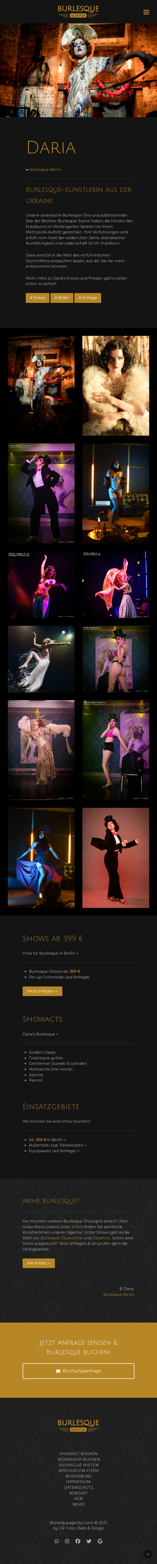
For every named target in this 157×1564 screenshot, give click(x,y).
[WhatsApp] (56, 1541)
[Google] (100, 1541)
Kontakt (78, 1493)
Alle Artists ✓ (39, 1263)
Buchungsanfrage (78, 1370)
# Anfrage (87, 297)
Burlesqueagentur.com (72, 1522)
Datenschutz (78, 1487)
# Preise (37, 297)
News (79, 1504)
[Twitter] (89, 1541)
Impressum (78, 1481)
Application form (78, 1470)
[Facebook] (78, 1541)
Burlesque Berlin (45, 169)
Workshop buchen (78, 1459)
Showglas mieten (79, 1465)
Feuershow (72, 1238)
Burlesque (50, 1238)
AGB (78, 1498)
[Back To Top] (147, 1554)
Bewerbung (78, 1476)
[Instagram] (67, 1541)
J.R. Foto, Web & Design (81, 1528)
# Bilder (62, 297)
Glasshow (101, 1238)
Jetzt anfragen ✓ (42, 991)
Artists (77, 1227)
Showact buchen (78, 1453)
